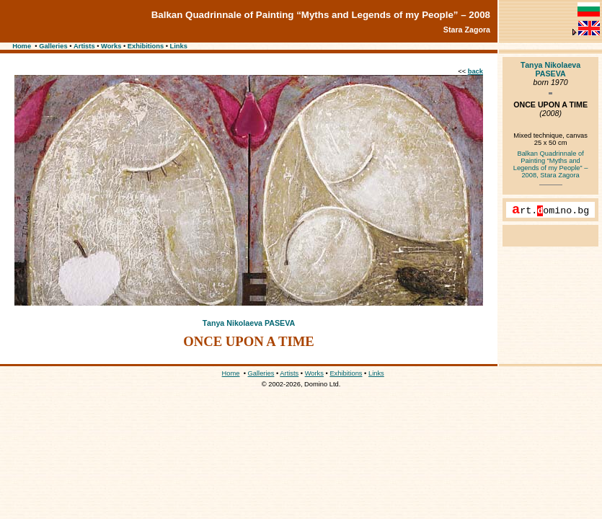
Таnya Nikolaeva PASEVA (249, 323)
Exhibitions (146, 46)
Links (178, 46)
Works (111, 46)
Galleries (53, 46)
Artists (84, 46)
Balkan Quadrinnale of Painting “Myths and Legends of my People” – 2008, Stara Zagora (550, 164)
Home (21, 46)
